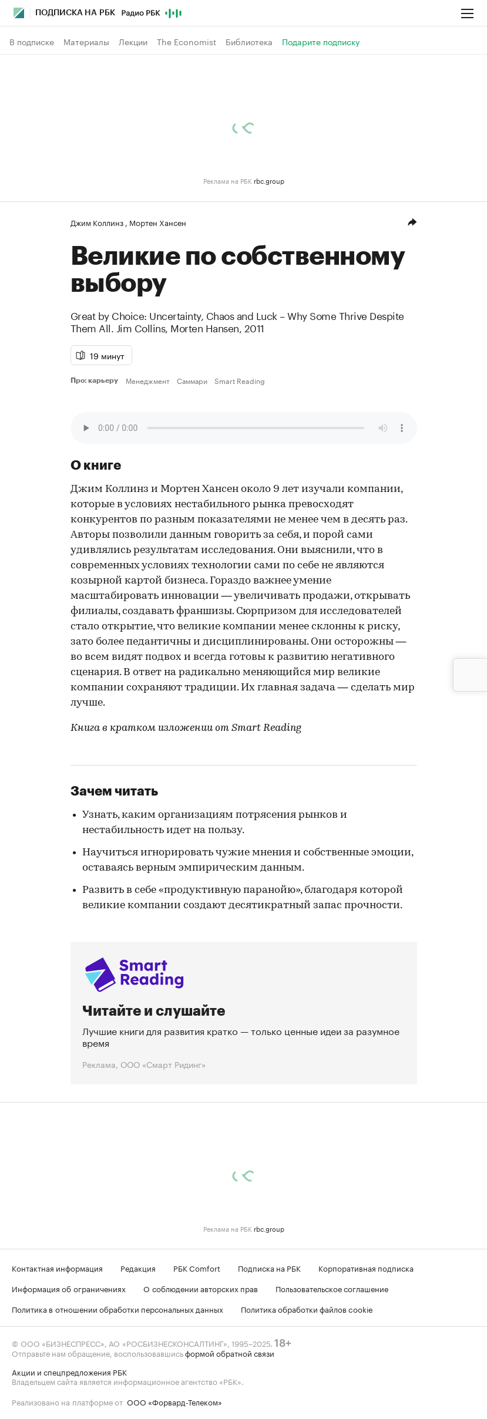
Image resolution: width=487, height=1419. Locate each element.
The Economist (186, 42)
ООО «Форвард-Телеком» (174, 1401)
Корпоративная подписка (366, 1267)
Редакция (138, 1267)
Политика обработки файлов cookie (307, 1308)
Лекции (133, 42)
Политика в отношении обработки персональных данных (117, 1308)
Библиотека (249, 42)
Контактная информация (57, 1267)
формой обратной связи (229, 1353)
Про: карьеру (95, 380)
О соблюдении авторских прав (200, 1288)
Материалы (86, 42)
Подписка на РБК (269, 1267)
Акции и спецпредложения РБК (69, 1371)
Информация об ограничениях (69, 1288)
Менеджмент (148, 380)
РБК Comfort (196, 1267)
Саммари (192, 380)
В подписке (31, 42)
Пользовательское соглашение (332, 1288)
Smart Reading (239, 380)
